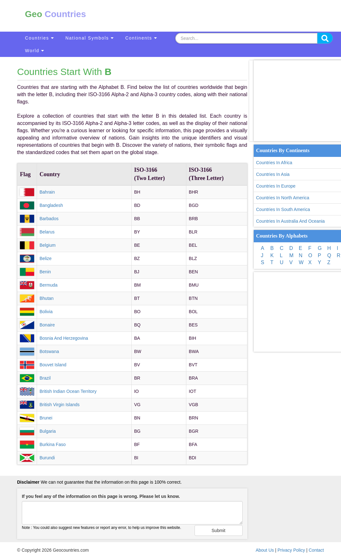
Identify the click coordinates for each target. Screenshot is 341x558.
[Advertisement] (214, 16)
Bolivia (46, 311)
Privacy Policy (291, 550)
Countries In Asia (273, 174)
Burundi (47, 457)
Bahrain (47, 192)
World (35, 50)
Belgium (48, 245)
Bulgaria (48, 431)
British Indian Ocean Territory (68, 391)
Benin (45, 271)
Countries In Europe (276, 186)
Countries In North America (282, 197)
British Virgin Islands (60, 404)
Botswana (49, 351)
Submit (219, 530)
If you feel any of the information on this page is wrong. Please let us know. (101, 496)
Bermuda (49, 285)
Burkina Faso (52, 444)
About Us (265, 550)
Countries (39, 37)
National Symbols (89, 37)
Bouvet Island (53, 364)
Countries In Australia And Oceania (290, 221)
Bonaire (47, 324)
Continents (141, 37)
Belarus (47, 231)
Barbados (49, 218)
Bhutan (46, 298)
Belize (46, 258)
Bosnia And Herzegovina (64, 338)
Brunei (46, 417)
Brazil (45, 378)
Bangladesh (51, 205)
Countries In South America (283, 209)
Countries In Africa (274, 162)
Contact (316, 550)
